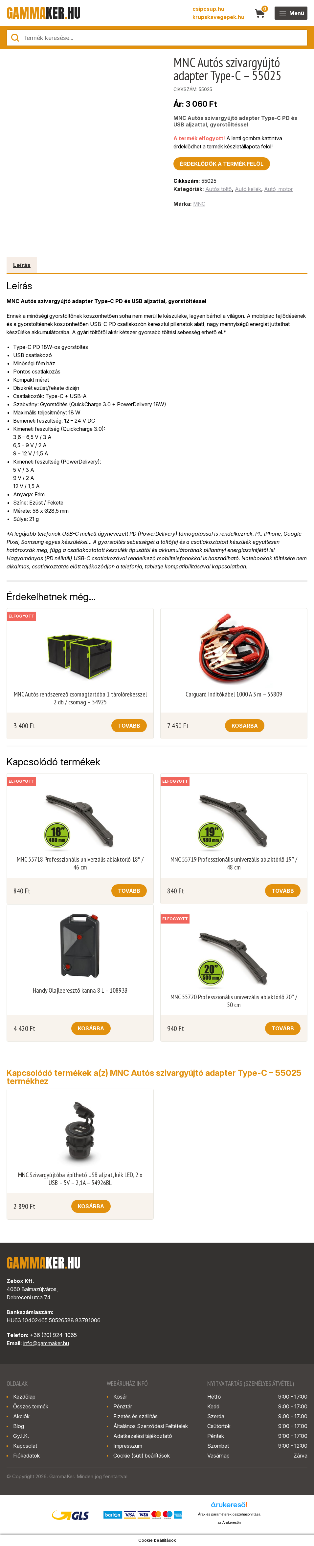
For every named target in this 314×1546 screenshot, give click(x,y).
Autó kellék (248, 189)
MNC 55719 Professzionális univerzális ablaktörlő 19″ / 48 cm (233, 863)
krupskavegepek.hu (218, 17)
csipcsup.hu (208, 9)
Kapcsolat (25, 1445)
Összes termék (30, 1406)
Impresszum (127, 1445)
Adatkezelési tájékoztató (142, 1436)
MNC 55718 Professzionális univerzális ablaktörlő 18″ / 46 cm (80, 863)
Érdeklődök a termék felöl (221, 164)
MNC (199, 203)
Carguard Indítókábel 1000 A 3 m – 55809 (234, 694)
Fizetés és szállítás (135, 1416)
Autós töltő (218, 189)
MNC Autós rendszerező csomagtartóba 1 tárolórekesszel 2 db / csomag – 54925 (80, 698)
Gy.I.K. (21, 1436)
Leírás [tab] (22, 265)
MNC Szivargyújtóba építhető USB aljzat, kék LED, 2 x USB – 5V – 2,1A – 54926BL (80, 1179)
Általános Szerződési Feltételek (150, 1426)
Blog (18, 1426)
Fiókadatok (26, 1455)
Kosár (120, 1396)
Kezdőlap (24, 1396)
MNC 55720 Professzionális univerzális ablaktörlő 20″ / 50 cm (233, 1001)
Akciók (21, 1416)
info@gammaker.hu (46, 1343)
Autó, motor (278, 189)
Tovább (129, 725)
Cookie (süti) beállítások (141, 1455)
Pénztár (122, 1406)
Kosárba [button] (245, 725)
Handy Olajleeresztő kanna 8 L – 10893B (80, 990)
